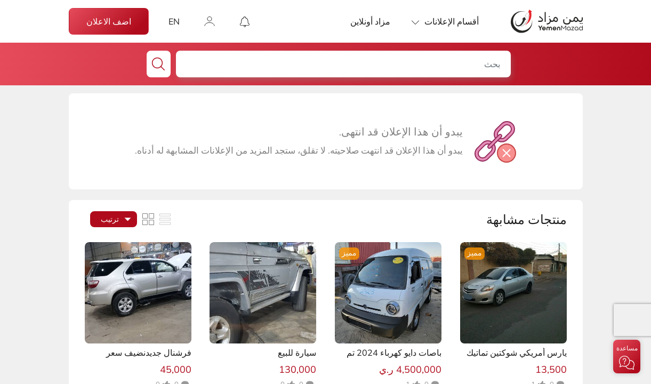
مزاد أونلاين (370, 21)
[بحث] (341, 64)
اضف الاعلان (108, 21)
